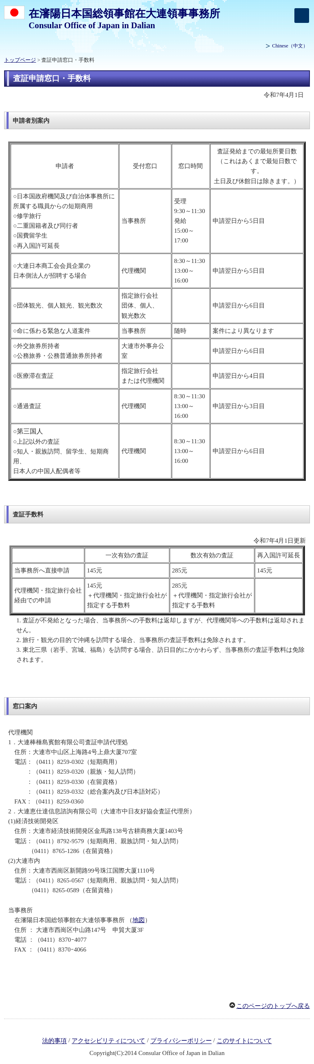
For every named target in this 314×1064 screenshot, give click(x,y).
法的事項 (54, 1041)
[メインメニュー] (301, 15)
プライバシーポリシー (181, 1041)
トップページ (20, 60)
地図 (138, 920)
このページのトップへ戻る (273, 1006)
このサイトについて (244, 1041)
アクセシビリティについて (108, 1041)
